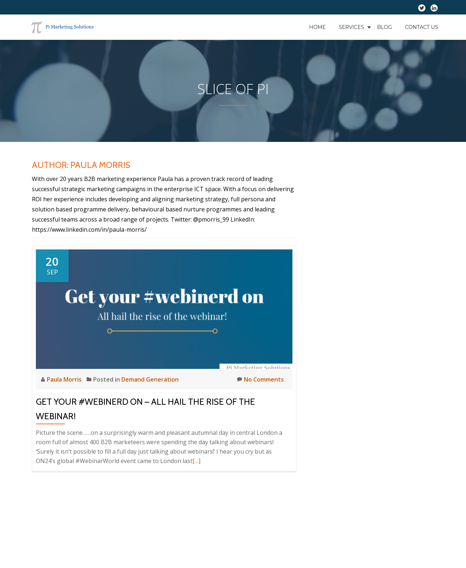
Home (317, 27)
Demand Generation (150, 379)
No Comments (260, 379)
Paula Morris (65, 379)
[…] (196, 461)
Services (351, 27)
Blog (384, 27)
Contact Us (421, 27)
